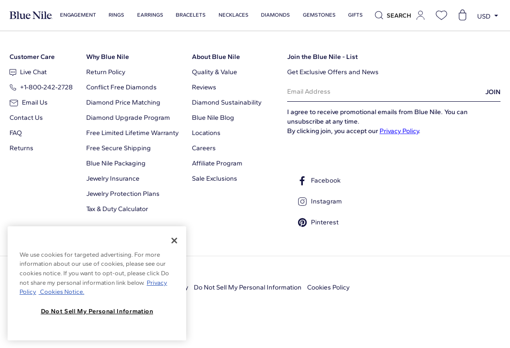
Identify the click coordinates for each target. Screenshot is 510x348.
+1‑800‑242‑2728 (41, 87)
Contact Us (26, 118)
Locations (206, 133)
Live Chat (28, 72)
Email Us (29, 102)
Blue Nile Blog (213, 118)
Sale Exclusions (214, 178)
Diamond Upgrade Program (128, 118)
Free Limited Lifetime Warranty (132, 133)
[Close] (174, 240)
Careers (204, 148)
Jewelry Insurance (113, 178)
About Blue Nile (216, 57)
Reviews (204, 87)
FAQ (16, 133)
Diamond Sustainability (226, 102)
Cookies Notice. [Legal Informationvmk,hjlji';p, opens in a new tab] (61, 291)
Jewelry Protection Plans (123, 194)
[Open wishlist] (441, 15)
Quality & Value (214, 72)
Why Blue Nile (107, 57)
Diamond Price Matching (123, 102)
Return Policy (105, 72)
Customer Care (32, 57)
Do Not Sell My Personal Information (247, 287)
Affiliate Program (217, 163)
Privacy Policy (399, 131)
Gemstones (315, 15)
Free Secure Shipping (118, 148)
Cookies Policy (328, 287)
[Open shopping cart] (462, 15)
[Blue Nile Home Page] (31, 15)
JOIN (492, 92)
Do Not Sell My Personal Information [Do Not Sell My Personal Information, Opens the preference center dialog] (97, 311)
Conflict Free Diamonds (121, 87)
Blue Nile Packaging (116, 163)
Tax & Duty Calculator (117, 209)
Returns (21, 148)
